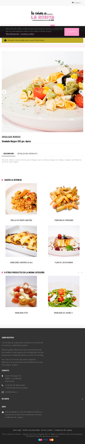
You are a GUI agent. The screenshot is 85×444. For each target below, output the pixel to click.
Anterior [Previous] (4, 91)
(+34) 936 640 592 (12, 388)
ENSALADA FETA (21, 313)
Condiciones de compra (63, 430)
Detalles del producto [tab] (27, 154)
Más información (12, 34)
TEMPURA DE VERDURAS (63, 220)
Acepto (71, 32)
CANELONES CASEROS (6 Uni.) (21, 262)
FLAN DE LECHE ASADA (64, 262)
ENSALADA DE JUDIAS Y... (63, 313)
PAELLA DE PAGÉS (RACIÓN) (21, 220)
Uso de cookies (46, 430)
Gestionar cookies (27, 34)
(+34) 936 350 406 (12, 385)
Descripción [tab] (8, 154)
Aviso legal (17, 430)
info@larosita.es (11, 392)
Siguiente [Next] (81, 91)
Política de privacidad (31, 430)
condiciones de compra (14, 417)
